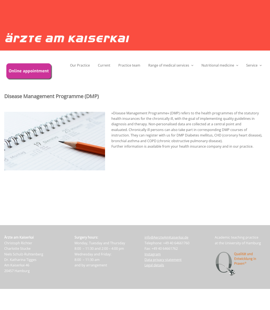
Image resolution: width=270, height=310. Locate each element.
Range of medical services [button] (174, 65)
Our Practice (87, 65)
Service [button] (254, 65)
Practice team (134, 65)
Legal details (154, 265)
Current (110, 65)
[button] (194, 65)
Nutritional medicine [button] (221, 65)
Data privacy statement (163, 259)
